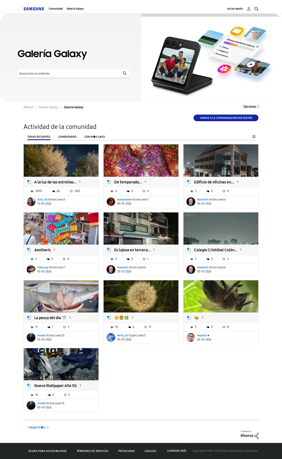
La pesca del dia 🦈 (50, 317)
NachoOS (203, 199)
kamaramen (124, 199)
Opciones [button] (249, 106)
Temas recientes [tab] (38, 136)
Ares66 (41, 335)
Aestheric (42, 250)
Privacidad (126, 451)
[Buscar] (73, 73)
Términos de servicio (92, 451)
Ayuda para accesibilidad (47, 451)
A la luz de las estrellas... (55, 182)
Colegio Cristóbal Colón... (215, 250)
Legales (150, 451)
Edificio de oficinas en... (214, 182)
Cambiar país (177, 451)
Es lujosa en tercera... (132, 250)
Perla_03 (122, 335)
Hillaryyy (42, 267)
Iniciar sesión (235, 8)
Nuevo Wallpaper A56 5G (55, 385)
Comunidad (56, 8)
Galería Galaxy (75, 8)
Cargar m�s (36, 427)
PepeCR (201, 335)
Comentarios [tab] (67, 136)
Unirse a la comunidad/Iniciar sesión (226, 118)
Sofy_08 (42, 199)
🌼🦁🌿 (121, 317)
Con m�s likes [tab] (94, 136)
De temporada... (128, 182)
